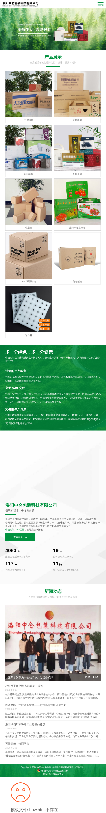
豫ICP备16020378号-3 (53, 774)
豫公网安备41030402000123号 (55, 771)
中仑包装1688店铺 (14, 529)
